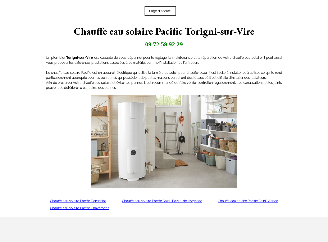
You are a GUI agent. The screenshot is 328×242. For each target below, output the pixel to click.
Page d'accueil (160, 11)
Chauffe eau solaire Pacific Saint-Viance (248, 201)
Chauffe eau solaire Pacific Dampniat (78, 201)
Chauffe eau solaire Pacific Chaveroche (79, 208)
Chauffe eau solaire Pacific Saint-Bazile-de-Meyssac (162, 201)
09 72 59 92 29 (164, 44)
